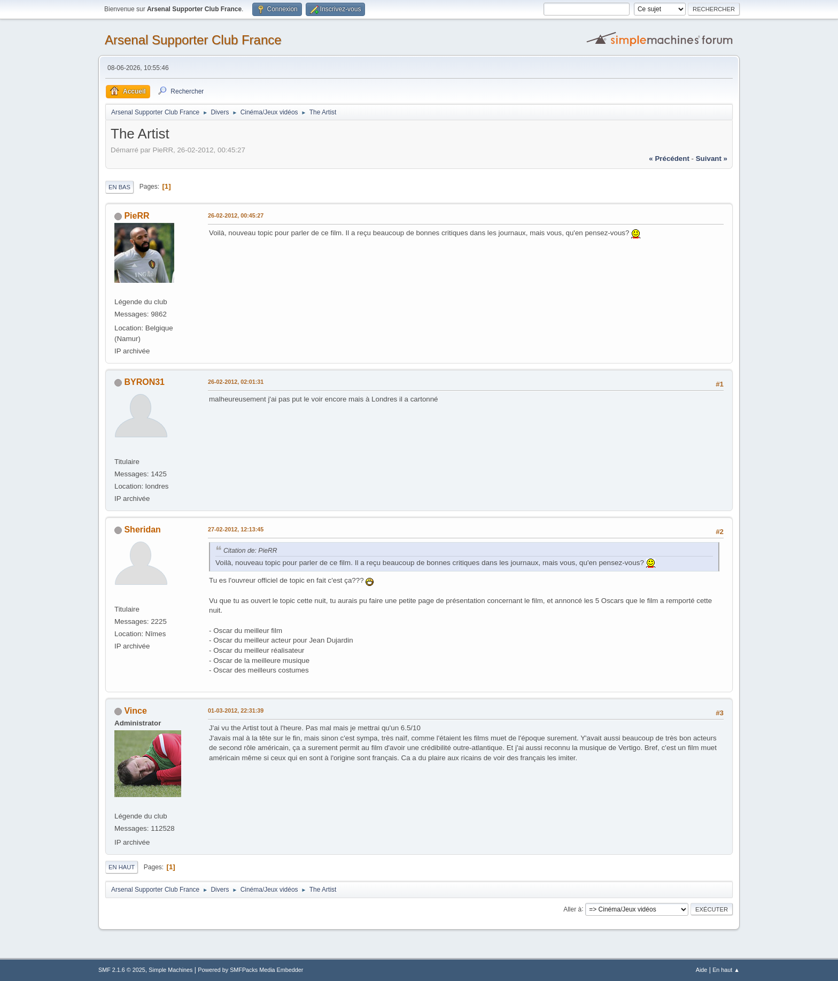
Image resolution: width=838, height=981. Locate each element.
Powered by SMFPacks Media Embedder (250, 970)
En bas (119, 187)
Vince (135, 710)
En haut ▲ (726, 970)
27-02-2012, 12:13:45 (235, 529)
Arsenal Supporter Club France (193, 40)
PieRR (136, 215)
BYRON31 (144, 382)
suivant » (711, 159)
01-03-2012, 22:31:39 (235, 710)
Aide (702, 970)
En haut (121, 867)
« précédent (669, 159)
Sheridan (142, 529)
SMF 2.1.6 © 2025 (121, 970)
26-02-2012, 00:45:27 (235, 215)
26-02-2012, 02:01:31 (235, 382)
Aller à (572, 909)
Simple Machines (170, 970)
